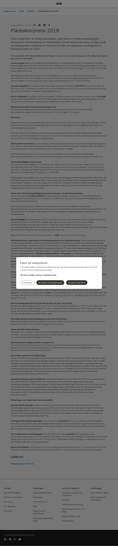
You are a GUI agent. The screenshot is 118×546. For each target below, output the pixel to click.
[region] (59, 273)
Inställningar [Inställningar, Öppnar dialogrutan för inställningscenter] (27, 282)
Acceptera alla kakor (76, 282)
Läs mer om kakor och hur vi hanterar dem (38, 275)
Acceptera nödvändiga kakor (50, 282)
